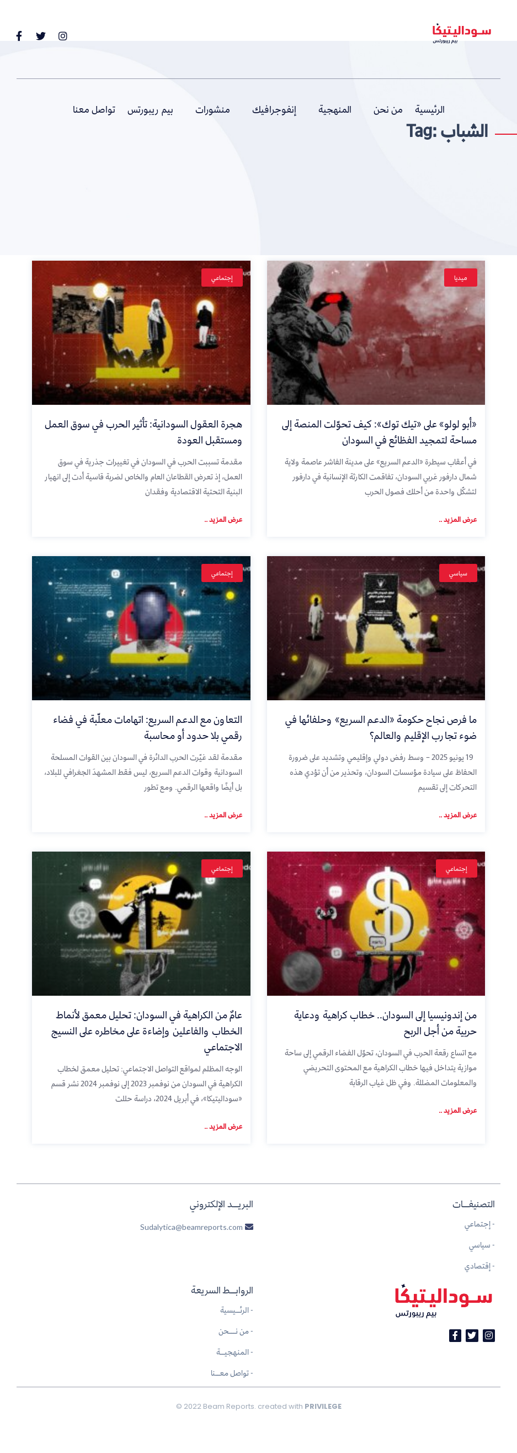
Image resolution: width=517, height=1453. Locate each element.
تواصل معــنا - (232, 1373)
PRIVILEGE (323, 1406)
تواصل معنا (94, 109)
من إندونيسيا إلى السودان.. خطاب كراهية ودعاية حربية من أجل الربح (385, 1022)
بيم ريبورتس (150, 109)
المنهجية (334, 109)
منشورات (212, 109)
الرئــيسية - (236, 1310)
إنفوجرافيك (274, 109)
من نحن (388, 109)
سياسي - (482, 1244)
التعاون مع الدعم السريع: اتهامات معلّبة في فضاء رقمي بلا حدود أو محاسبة (147, 727)
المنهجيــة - (234, 1352)
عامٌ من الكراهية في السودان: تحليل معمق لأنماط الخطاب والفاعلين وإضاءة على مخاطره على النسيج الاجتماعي (146, 1030)
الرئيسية (430, 109)
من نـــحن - (235, 1331)
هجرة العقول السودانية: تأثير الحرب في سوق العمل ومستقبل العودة (143, 431)
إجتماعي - (480, 1223)
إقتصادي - (480, 1265)
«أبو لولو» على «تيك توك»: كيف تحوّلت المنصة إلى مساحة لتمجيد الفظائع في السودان (379, 431)
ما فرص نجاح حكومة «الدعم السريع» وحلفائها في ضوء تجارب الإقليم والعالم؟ (381, 727)
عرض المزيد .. (458, 519)
